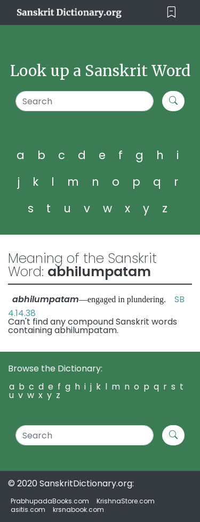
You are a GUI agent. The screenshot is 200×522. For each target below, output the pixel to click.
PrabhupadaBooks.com (50, 501)
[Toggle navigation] (171, 12)
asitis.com (28, 509)
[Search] (84, 101)
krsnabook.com (78, 509)
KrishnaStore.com (126, 501)
